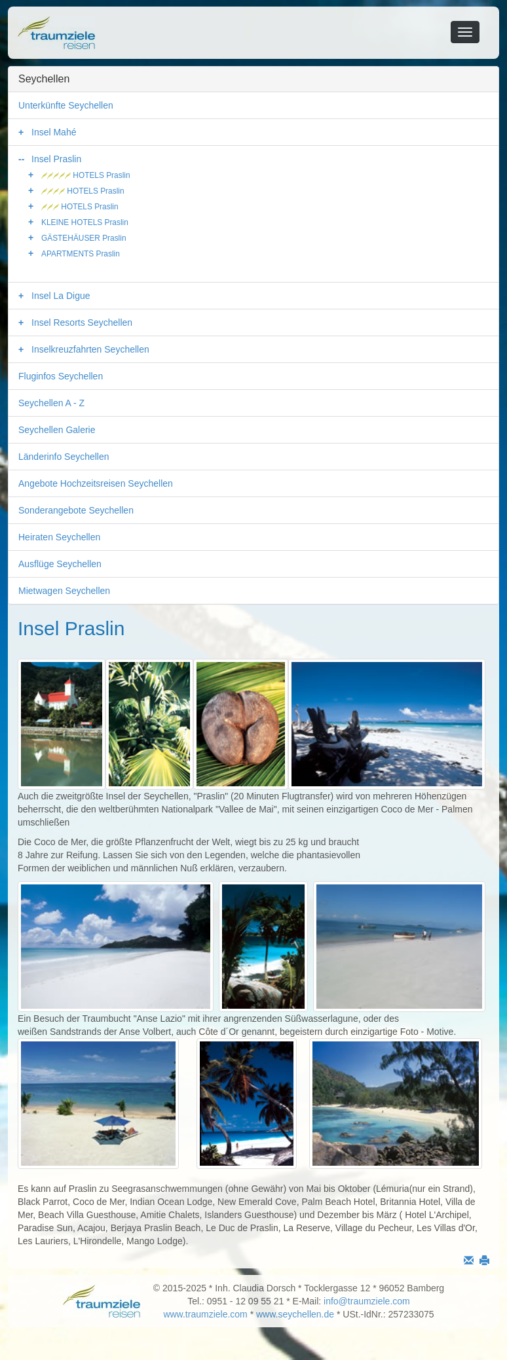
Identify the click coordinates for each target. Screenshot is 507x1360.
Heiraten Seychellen (59, 537)
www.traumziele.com (205, 1314)
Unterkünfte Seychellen (65, 105)
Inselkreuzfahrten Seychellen (90, 349)
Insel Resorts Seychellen (81, 322)
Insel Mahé (53, 132)
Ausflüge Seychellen (60, 564)
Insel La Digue (60, 295)
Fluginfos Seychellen (60, 376)
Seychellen (43, 78)
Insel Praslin (56, 159)
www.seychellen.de (295, 1314)
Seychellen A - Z (51, 403)
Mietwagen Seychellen (64, 590)
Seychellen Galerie (57, 430)
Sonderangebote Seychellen (76, 510)
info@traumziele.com (367, 1301)
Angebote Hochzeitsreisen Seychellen (95, 483)
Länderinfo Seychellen (63, 456)
